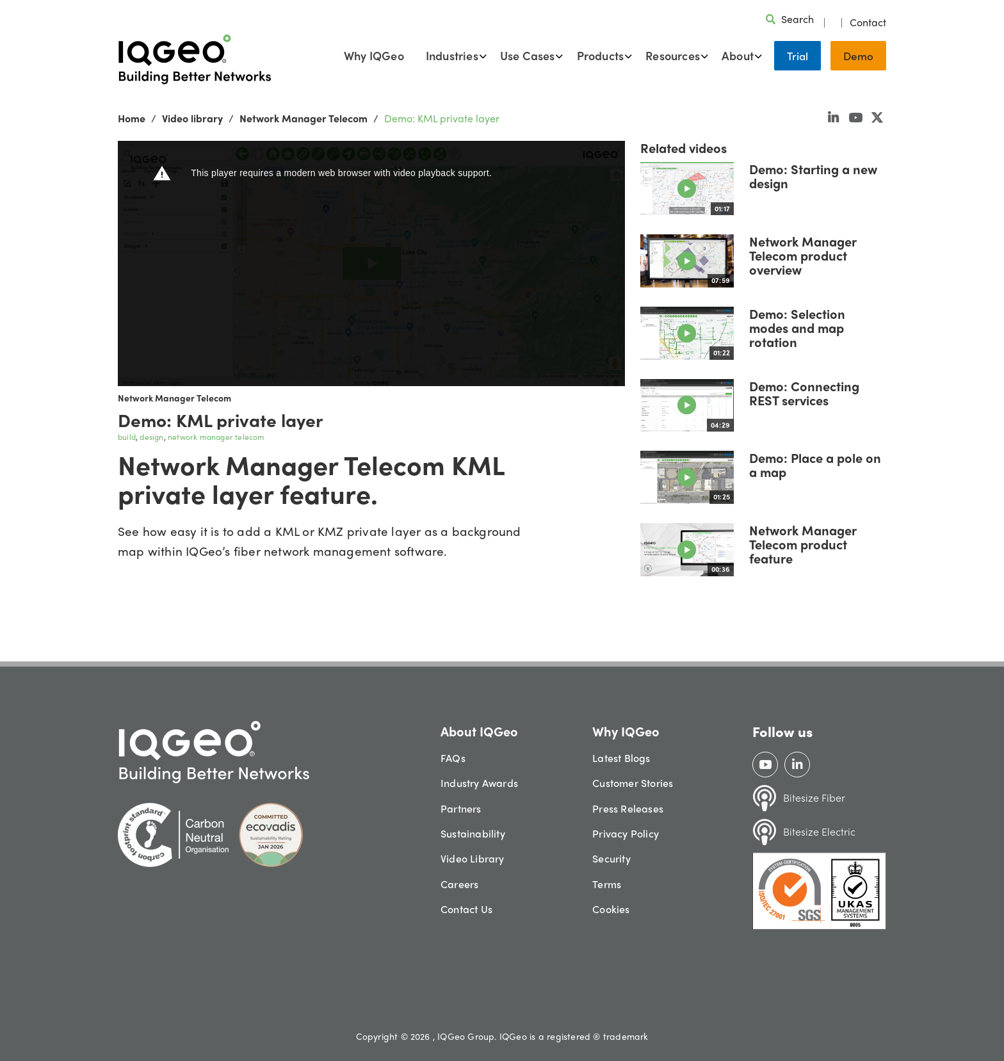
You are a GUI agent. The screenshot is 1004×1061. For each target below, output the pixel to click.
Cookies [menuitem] (610, 909)
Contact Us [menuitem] (466, 909)
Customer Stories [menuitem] (632, 782)
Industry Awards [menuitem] (479, 782)
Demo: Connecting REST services (804, 393)
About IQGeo (479, 731)
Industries (452, 55)
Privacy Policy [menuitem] (625, 833)
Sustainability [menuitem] (473, 833)
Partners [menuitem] (461, 808)
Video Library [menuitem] (473, 858)
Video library (192, 118)
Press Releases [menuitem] (627, 808)
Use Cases (527, 55)
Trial (797, 55)
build (127, 436)
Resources (672, 55)
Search (797, 19)
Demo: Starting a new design (813, 175)
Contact (868, 22)
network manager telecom (216, 436)
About (738, 55)
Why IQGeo (374, 55)
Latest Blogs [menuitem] (621, 757)
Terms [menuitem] (606, 884)
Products (600, 55)
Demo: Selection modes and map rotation (797, 327)
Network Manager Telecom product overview (802, 255)
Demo (858, 55)
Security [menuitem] (611, 858)
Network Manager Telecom (303, 118)
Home (131, 118)
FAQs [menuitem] (453, 757)
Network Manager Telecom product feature (802, 544)
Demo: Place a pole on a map (815, 464)
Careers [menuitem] (459, 884)
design (151, 436)
